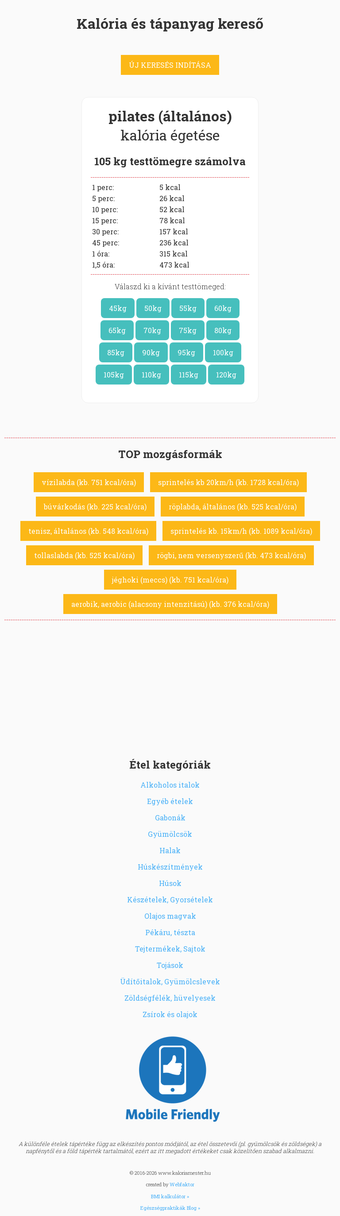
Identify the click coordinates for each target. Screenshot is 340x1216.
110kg (151, 374)
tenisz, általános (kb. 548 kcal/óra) (88, 531)
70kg (152, 330)
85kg (115, 352)
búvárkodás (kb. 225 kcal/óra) (95, 506)
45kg (118, 308)
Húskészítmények (170, 866)
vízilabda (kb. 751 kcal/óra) (89, 482)
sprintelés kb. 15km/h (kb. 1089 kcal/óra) (241, 531)
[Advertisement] (170, 687)
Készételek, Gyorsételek (170, 899)
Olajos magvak (170, 916)
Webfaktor (182, 1184)
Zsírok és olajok (170, 1014)
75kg (188, 330)
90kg (151, 352)
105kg (114, 374)
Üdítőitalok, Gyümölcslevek (170, 981)
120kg (226, 374)
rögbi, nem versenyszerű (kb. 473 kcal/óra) (231, 555)
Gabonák (170, 817)
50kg (153, 308)
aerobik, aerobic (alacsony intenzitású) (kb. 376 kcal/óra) (170, 604)
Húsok (170, 883)
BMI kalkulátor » (170, 1196)
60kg (223, 308)
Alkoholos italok (170, 784)
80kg (223, 330)
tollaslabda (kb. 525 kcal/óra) (84, 555)
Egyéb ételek (170, 801)
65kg (117, 330)
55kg (188, 308)
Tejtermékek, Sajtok (170, 948)
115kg (188, 374)
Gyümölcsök (170, 834)
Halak (170, 850)
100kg (223, 352)
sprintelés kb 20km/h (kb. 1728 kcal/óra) (228, 482)
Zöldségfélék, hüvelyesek (170, 997)
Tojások (170, 965)
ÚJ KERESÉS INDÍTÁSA (170, 65)
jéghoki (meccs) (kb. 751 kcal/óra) (170, 579)
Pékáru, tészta (170, 932)
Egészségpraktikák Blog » (170, 1207)
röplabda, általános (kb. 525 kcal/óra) (233, 506)
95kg (186, 352)
